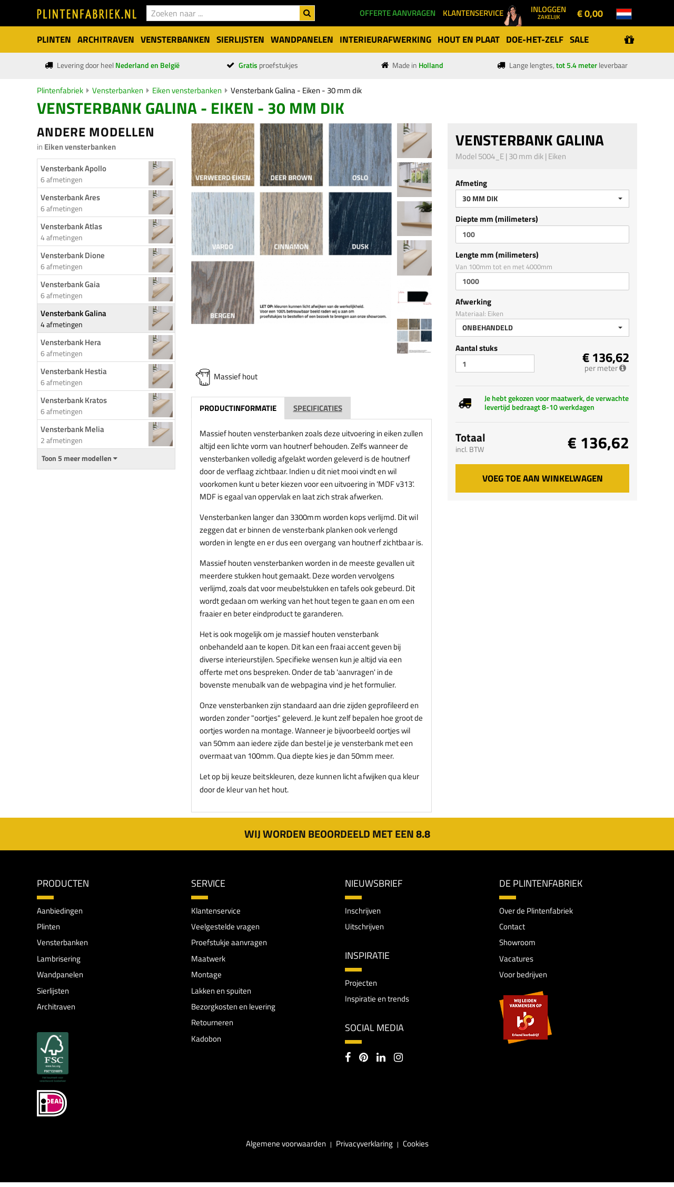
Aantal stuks (476, 348)
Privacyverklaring (365, 1148)
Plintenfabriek (60, 90)
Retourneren (214, 1027)
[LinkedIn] (380, 1061)
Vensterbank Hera (71, 342)
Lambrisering (60, 960)
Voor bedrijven (524, 977)
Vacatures (517, 960)
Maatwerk (209, 960)
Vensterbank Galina (73, 313)
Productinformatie (238, 408)
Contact (513, 927)
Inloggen (548, 12)
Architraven (58, 1010)
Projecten (362, 984)
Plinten (50, 927)
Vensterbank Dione (73, 255)
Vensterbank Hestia (74, 371)
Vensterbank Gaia (70, 284)
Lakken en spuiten (224, 994)
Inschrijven (364, 911)
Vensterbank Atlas (71, 226)
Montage (207, 977)
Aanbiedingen (61, 911)
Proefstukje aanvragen (231, 944)
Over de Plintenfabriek (539, 911)
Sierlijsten (55, 994)
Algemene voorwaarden (282, 1148)
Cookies (420, 1148)
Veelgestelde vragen (227, 927)
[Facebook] (348, 1061)
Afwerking (473, 302)
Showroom (518, 944)
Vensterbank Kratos (74, 400)
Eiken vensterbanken (187, 90)
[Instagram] (398, 1061)
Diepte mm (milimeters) (496, 219)
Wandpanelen (61, 977)
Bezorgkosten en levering (236, 1010)
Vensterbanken (117, 90)
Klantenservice (217, 911)
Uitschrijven (366, 927)
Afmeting (471, 183)
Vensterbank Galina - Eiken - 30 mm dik (296, 90)
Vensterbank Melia (72, 429)
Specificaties (317, 408)
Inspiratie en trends (380, 1001)
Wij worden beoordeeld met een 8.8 (337, 834)
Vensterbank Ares (70, 197)
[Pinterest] (363, 1061)
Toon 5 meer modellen (79, 458)
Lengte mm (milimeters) (497, 255)
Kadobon (206, 1043)
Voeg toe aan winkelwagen (542, 478)
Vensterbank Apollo (73, 168)
